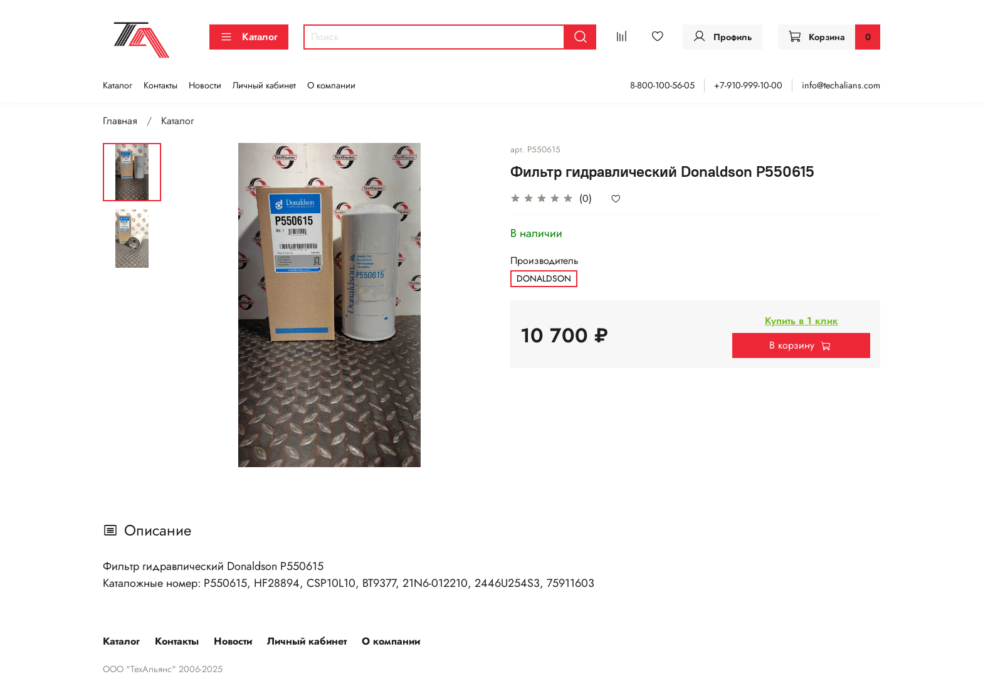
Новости (205, 85)
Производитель (544, 260)
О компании (331, 85)
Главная (120, 120)
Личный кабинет (264, 85)
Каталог (249, 36)
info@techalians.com (841, 85)
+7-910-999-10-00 (748, 85)
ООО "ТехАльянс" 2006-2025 (163, 669)
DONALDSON (544, 278)
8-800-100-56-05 (662, 85)
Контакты (160, 85)
